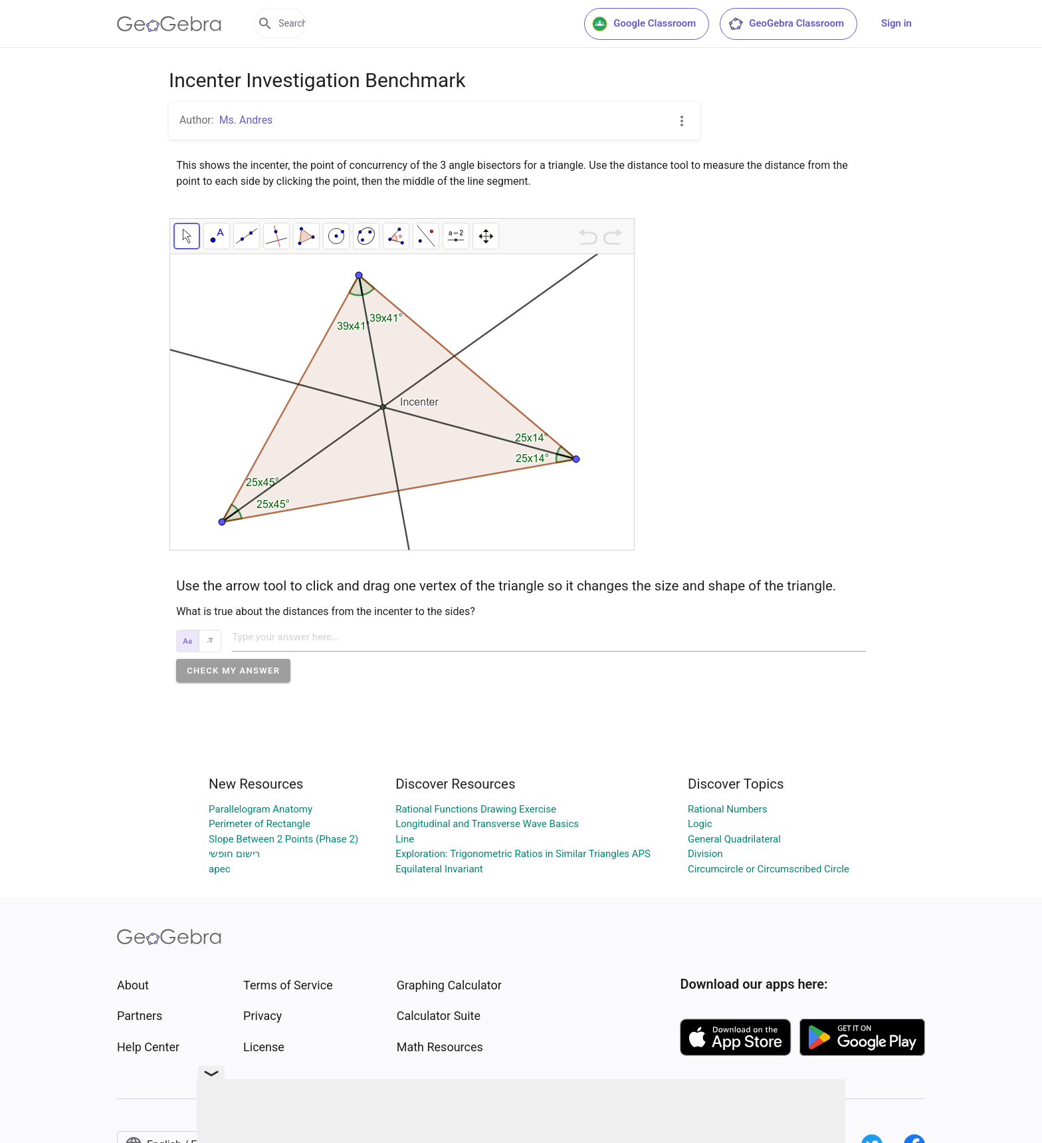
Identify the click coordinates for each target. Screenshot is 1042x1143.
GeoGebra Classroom (786, 24)
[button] (233, 670)
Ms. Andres (246, 120)
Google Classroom (644, 24)
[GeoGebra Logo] (169, 24)
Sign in (896, 23)
